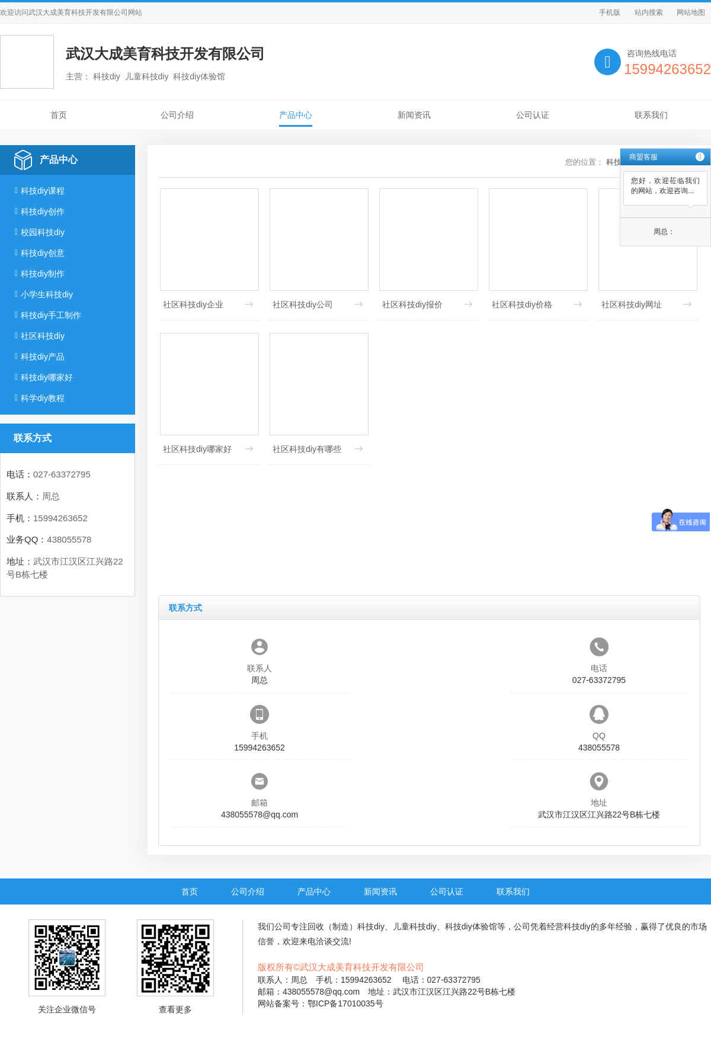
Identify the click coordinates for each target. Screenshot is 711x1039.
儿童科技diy (415, 926)
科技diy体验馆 (471, 926)
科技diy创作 (43, 211)
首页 (58, 115)
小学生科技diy (47, 294)
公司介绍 (177, 115)
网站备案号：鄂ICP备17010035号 (320, 1003)
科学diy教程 (43, 398)
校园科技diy (43, 232)
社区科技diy (43, 336)
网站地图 (691, 12)
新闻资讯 (414, 115)
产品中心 (295, 115)
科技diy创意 (43, 253)
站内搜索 (649, 12)
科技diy (371, 926)
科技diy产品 (43, 356)
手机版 (609, 12)
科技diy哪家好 (47, 377)
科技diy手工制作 (51, 315)
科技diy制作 (43, 273)
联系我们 (651, 115)
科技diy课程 (43, 190)
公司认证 (532, 115)
